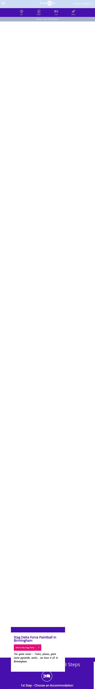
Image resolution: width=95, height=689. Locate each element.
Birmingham (54, 19)
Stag (45, 19)
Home (38, 19)
